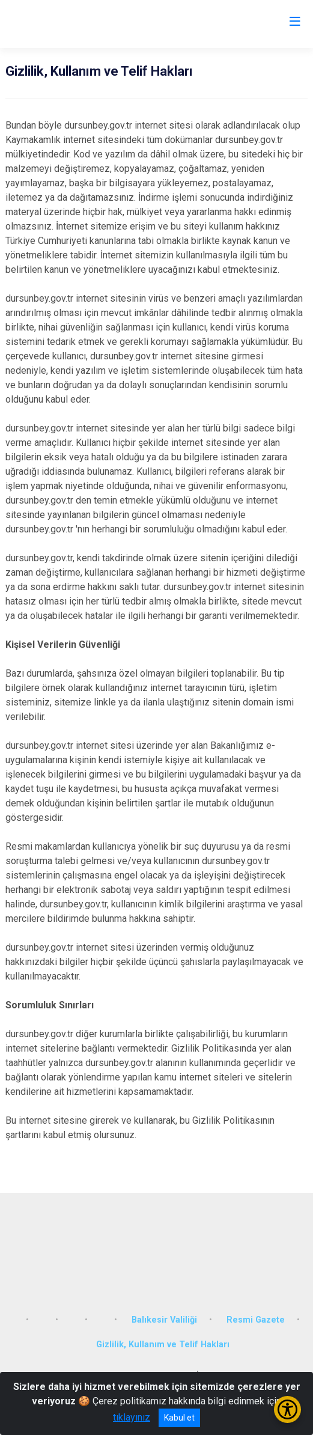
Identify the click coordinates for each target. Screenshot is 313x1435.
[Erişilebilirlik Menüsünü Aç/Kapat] (287, 1409)
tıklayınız (131, 1417)
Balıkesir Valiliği (164, 1320)
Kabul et (179, 1417)
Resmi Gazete (255, 1320)
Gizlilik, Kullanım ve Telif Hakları (162, 1344)
